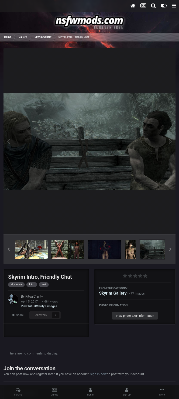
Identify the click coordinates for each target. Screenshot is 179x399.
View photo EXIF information (135, 315)
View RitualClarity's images (39, 306)
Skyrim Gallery (113, 293)
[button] (8, 249)
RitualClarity (34, 296)
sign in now (98, 374)
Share (18, 315)
